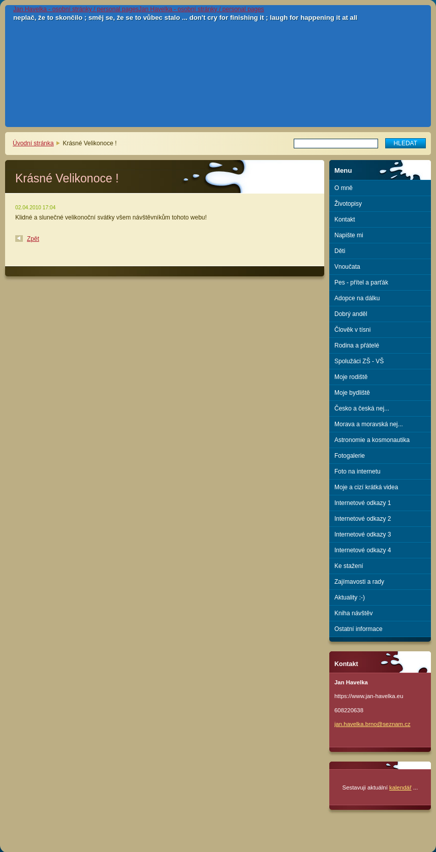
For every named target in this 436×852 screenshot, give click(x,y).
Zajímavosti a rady (359, 581)
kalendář (400, 787)
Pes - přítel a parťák (361, 282)
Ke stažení (348, 566)
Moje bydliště (352, 392)
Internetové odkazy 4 (362, 550)
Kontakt (344, 219)
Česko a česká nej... (361, 408)
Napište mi (348, 235)
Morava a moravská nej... (368, 424)
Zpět (33, 238)
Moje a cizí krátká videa (366, 487)
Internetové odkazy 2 (362, 518)
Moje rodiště (350, 377)
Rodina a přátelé (356, 345)
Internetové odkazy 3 (362, 534)
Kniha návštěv (353, 613)
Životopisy (348, 203)
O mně (343, 188)
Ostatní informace (358, 629)
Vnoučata (347, 266)
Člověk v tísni (352, 329)
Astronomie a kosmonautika (372, 440)
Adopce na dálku (357, 298)
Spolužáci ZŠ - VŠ (359, 361)
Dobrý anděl (350, 314)
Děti (339, 251)
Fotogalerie (349, 455)
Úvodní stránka (33, 143)
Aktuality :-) (349, 597)
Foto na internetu (357, 471)
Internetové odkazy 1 (362, 503)
